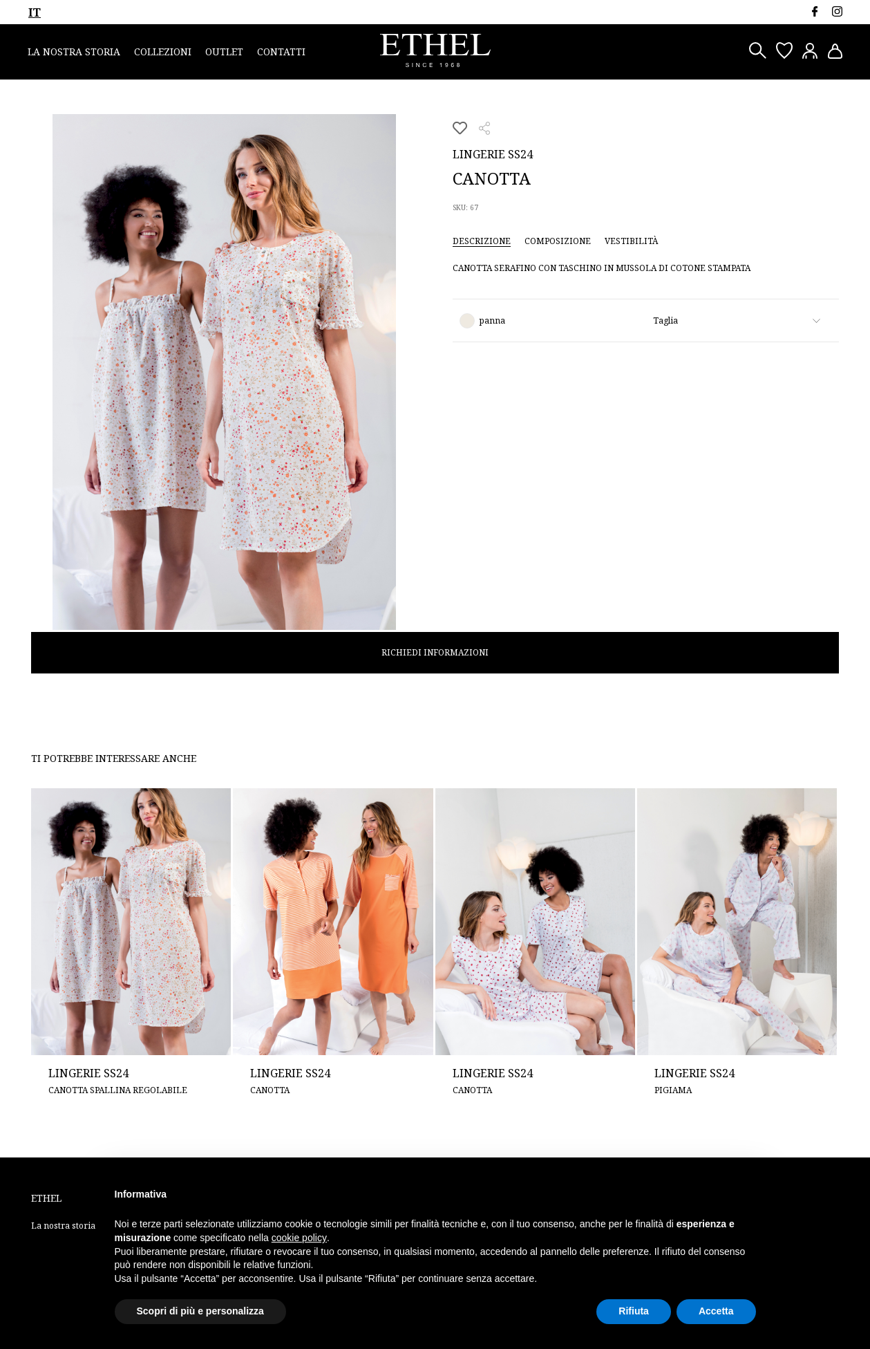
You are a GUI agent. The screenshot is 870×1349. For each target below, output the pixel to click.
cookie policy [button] (299, 1237)
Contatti (281, 51)
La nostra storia (74, 51)
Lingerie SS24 (493, 154)
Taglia (665, 320)
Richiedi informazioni (435, 652)
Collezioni (162, 51)
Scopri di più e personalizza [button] (200, 1311)
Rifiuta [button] (633, 1311)
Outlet (224, 51)
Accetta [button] (716, 1311)
